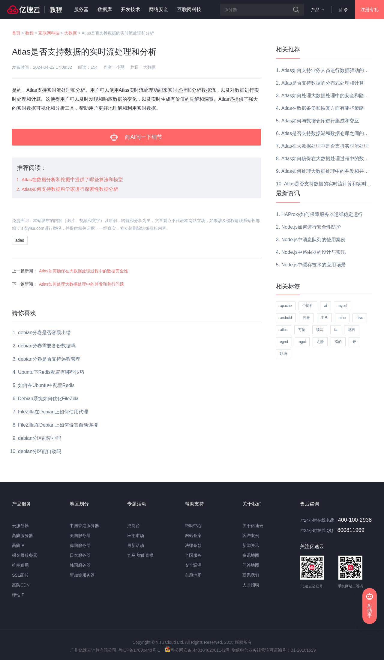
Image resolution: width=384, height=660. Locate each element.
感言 (351, 330)
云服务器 (20, 525)
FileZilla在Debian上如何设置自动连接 (58, 425)
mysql (342, 306)
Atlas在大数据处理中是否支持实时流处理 (325, 145)
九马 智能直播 (140, 555)
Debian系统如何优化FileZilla (48, 398)
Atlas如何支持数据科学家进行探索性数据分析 (70, 189)
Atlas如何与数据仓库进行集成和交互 (320, 120)
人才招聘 (250, 585)
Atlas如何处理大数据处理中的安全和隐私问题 (330, 95)
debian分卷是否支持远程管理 (49, 359)
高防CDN (20, 585)
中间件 (307, 306)
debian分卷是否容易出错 (44, 332)
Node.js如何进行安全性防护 (311, 227)
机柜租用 (20, 565)
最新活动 (135, 545)
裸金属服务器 (24, 555)
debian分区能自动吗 (39, 451)
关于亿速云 (252, 525)
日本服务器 (80, 555)
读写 (319, 330)
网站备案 (193, 535)
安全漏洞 (193, 565)
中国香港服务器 (84, 525)
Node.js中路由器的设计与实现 (313, 252)
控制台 (133, 525)
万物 (301, 330)
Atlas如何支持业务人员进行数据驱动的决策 (327, 70)
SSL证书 (20, 575)
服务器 (81, 9)
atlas (19, 240)
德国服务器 (80, 545)
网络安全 (158, 9)
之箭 (320, 342)
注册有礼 (370, 9)
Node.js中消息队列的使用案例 (313, 239)
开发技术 (130, 9)
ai (325, 306)
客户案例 (250, 535)
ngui (302, 342)
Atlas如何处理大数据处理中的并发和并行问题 (81, 284)
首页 (16, 33)
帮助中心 (193, 525)
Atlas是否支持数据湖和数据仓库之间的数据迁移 (332, 133)
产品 (317, 9)
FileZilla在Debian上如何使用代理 (53, 411)
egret (284, 342)
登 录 (343, 9)
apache (286, 306)
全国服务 (193, 555)
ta (335, 330)
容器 (306, 318)
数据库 (105, 9)
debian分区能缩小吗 (39, 438)
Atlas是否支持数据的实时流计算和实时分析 (330, 183)
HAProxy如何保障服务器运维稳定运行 (322, 214)
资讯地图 (250, 555)
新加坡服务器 (82, 575)
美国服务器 (80, 535)
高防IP (18, 545)
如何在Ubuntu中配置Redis (46, 385)
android (286, 318)
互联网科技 (189, 9)
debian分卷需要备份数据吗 (47, 345)
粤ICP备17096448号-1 (139, 650)
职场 (283, 354)
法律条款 (193, 545)
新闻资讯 (250, 545)
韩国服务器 (80, 565)
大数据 (70, 33)
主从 (324, 318)
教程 (29, 33)
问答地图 (250, 565)
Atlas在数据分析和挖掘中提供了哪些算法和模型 (72, 179)
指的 (338, 342)
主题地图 (193, 575)
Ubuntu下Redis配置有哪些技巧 (51, 372)
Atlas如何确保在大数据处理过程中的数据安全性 (83, 270)
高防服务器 (22, 535)
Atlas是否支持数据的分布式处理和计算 (322, 83)
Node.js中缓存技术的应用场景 (313, 264)
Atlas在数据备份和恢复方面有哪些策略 (322, 108)
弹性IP (18, 594)
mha (342, 318)
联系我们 (250, 575)
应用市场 (135, 535)
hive (359, 318)
